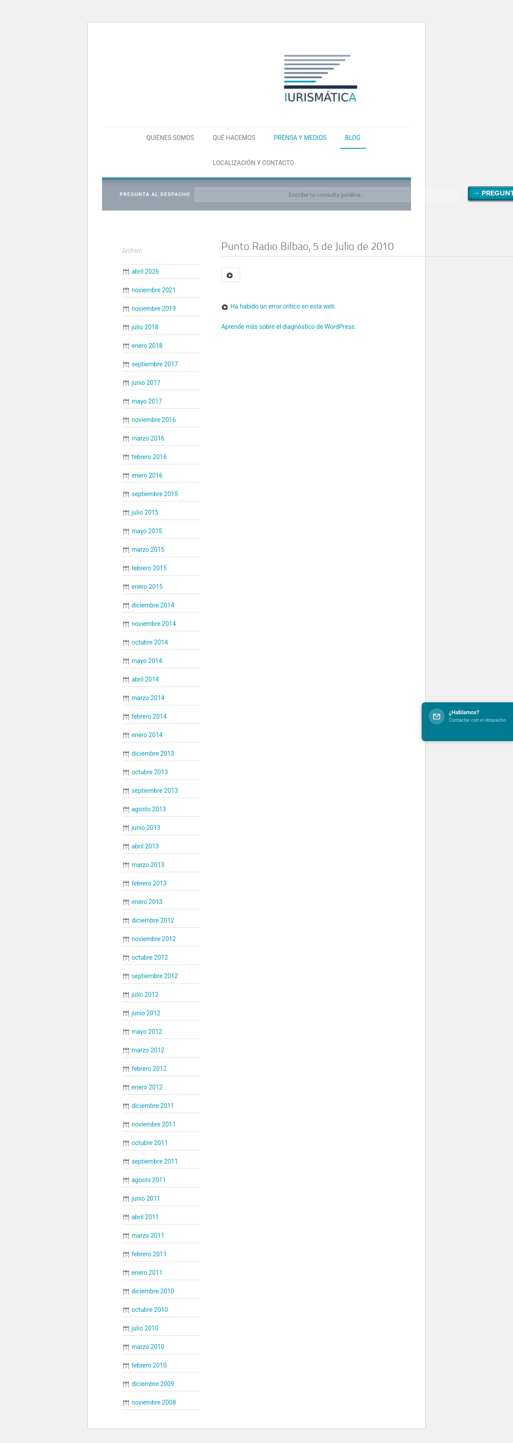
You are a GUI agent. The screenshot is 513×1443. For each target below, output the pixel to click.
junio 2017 (146, 382)
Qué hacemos (234, 137)
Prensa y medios (300, 137)
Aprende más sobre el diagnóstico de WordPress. (288, 326)
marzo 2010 (148, 1346)
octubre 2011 (150, 1142)
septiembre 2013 (155, 790)
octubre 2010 (150, 1309)
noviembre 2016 (154, 419)
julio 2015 (145, 512)
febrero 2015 (149, 568)
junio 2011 (146, 1198)
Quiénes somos (170, 137)
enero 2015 (147, 586)
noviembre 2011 (154, 1124)
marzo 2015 (148, 549)
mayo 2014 (147, 660)
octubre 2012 (150, 957)
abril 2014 (145, 679)
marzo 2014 (148, 697)
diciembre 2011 (153, 1105)
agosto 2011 (149, 1179)
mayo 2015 (147, 531)
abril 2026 (145, 271)
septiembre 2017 (155, 364)
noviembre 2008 (154, 1402)
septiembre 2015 (155, 493)
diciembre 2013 (153, 753)
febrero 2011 (149, 1254)
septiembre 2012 (155, 976)
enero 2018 (147, 345)
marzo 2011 (148, 1235)
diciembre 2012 (153, 920)
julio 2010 (145, 1328)
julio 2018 (145, 327)
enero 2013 (147, 901)
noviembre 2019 (154, 308)
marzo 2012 (148, 1050)
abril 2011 (145, 1217)
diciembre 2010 (153, 1291)
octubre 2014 (150, 642)
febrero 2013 (149, 883)
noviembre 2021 (154, 290)
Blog (353, 137)
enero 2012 (147, 1087)
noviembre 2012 (154, 938)
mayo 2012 (147, 1031)
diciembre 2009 (153, 1383)
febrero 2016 (149, 456)
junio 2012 (146, 1013)
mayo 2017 (147, 401)
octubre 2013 (150, 772)
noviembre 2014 (154, 623)
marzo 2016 (148, 438)
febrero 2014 (149, 716)
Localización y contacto (253, 162)
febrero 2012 (149, 1068)
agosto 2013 (149, 809)
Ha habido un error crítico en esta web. (283, 306)
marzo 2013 (148, 864)
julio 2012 (145, 994)
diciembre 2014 (153, 605)
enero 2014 (147, 734)
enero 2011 (147, 1272)
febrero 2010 (149, 1365)
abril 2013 (145, 846)
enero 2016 (147, 475)
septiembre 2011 (155, 1161)
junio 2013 (146, 827)
